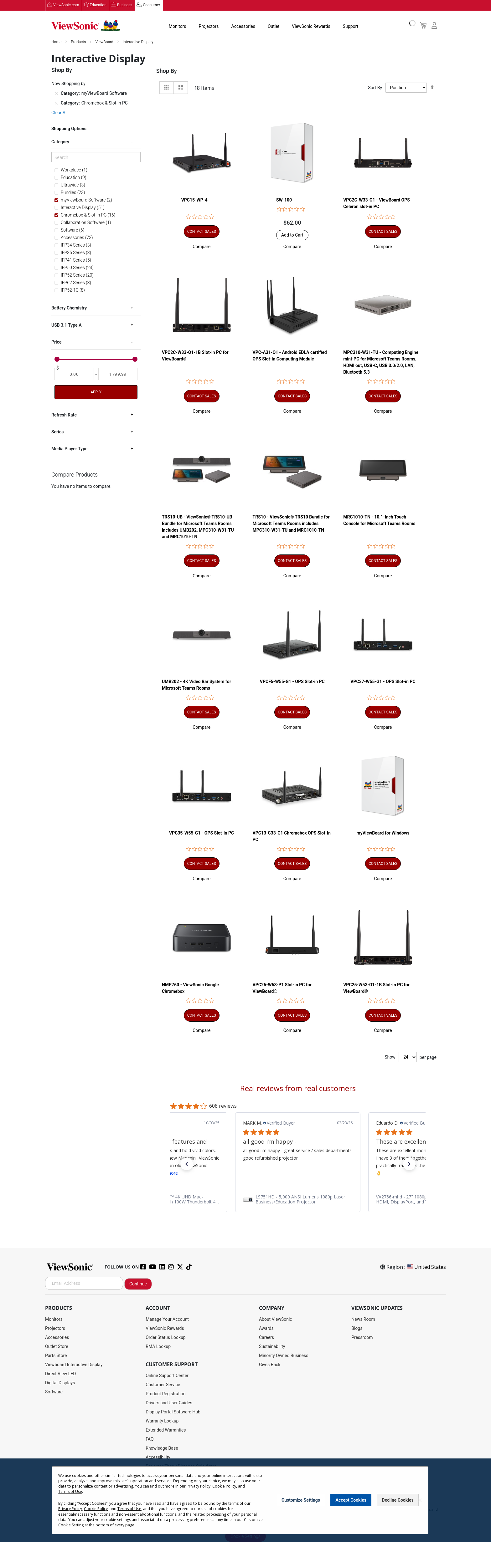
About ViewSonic (275, 1319)
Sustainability (272, 1346)
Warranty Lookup (162, 1420)
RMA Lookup (158, 1346)
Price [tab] (56, 342)
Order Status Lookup (165, 1337)
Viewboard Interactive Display (73, 1364)
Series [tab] (57, 431)
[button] (201, 246)
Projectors (209, 26)
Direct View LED (60, 1373)
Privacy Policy (198, 1487)
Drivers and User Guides (169, 1402)
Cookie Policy (224, 1487)
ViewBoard (104, 42)
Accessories (243, 26)
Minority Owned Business (283, 1355)
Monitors (177, 26)
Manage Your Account (167, 1319)
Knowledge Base (162, 1448)
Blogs (356, 1328)
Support (350, 26)
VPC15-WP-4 (194, 199)
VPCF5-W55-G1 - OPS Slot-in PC (292, 681)
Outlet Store (56, 1346)
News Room (363, 1319)
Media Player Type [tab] (69, 448)
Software (54, 1391)
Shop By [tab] (166, 71)
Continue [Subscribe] (138, 1283)
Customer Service (163, 1384)
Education (98, 5)
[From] (74, 374)
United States (426, 1267)
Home (56, 42)
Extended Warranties (166, 1429)
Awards (266, 1328)
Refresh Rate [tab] (64, 414)
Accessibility (158, 1457)
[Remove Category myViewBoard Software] (56, 93)
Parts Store (56, 1355)
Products (79, 42)
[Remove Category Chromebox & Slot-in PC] (56, 103)
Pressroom (362, 1337)
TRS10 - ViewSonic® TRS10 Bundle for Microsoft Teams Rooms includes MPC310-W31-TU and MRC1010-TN (291, 523)
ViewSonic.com (66, 5)
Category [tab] (60, 141)
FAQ (149, 1439)
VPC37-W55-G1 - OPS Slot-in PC (382, 681)
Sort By (375, 87)
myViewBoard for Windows (382, 833)
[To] (118, 374)
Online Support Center (167, 1375)
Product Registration (165, 1393)
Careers (266, 1337)
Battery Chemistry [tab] (69, 307)
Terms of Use (70, 1493)
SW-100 (284, 199)
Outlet (273, 26)
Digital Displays (60, 1382)
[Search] (96, 157)
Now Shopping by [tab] (68, 83)
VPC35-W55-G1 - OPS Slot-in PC (201, 833)
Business (124, 5)
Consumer (151, 5)
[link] (298, 1199)
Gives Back (270, 1364)
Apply (95, 392)
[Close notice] (420, 1502)
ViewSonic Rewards (311, 26)
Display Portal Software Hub (173, 1411)
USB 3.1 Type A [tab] (66, 325)
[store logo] (85, 25)
